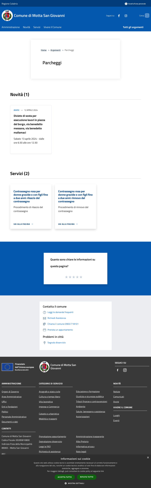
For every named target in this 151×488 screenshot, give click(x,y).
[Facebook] (114, 15)
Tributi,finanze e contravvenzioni (91, 401)
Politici (5, 411)
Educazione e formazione (88, 391)
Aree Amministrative (11, 396)
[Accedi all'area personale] (135, 3)
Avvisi (16, 110)
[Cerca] (146, 15)
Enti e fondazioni (10, 406)
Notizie (116, 391)
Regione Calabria (10, 3)
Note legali (81, 451)
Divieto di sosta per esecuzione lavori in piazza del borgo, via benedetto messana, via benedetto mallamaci (29, 124)
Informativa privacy (85, 446)
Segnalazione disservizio (50, 441)
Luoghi (116, 415)
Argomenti (56, 50)
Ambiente (80, 406)
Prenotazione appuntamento (52, 436)
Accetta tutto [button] (65, 477)
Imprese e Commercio (49, 406)
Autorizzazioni (83, 416)
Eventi (116, 420)
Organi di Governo (10, 391)
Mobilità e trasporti (48, 418)
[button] (75, 483)
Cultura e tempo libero (49, 396)
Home (43, 50)
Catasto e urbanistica (49, 413)
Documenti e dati (10, 421)
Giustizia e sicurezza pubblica (90, 396)
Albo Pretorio (82, 441)
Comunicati (118, 396)
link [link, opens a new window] (102, 471)
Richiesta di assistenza (49, 451)
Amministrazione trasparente (90, 436)
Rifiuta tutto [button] (86, 477)
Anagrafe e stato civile (49, 391)
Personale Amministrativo (14, 416)
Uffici (4, 401)
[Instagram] (121, 15)
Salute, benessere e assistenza (90, 411)
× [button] (148, 458)
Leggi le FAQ (45, 446)
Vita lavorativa (46, 401)
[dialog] (75, 471)
